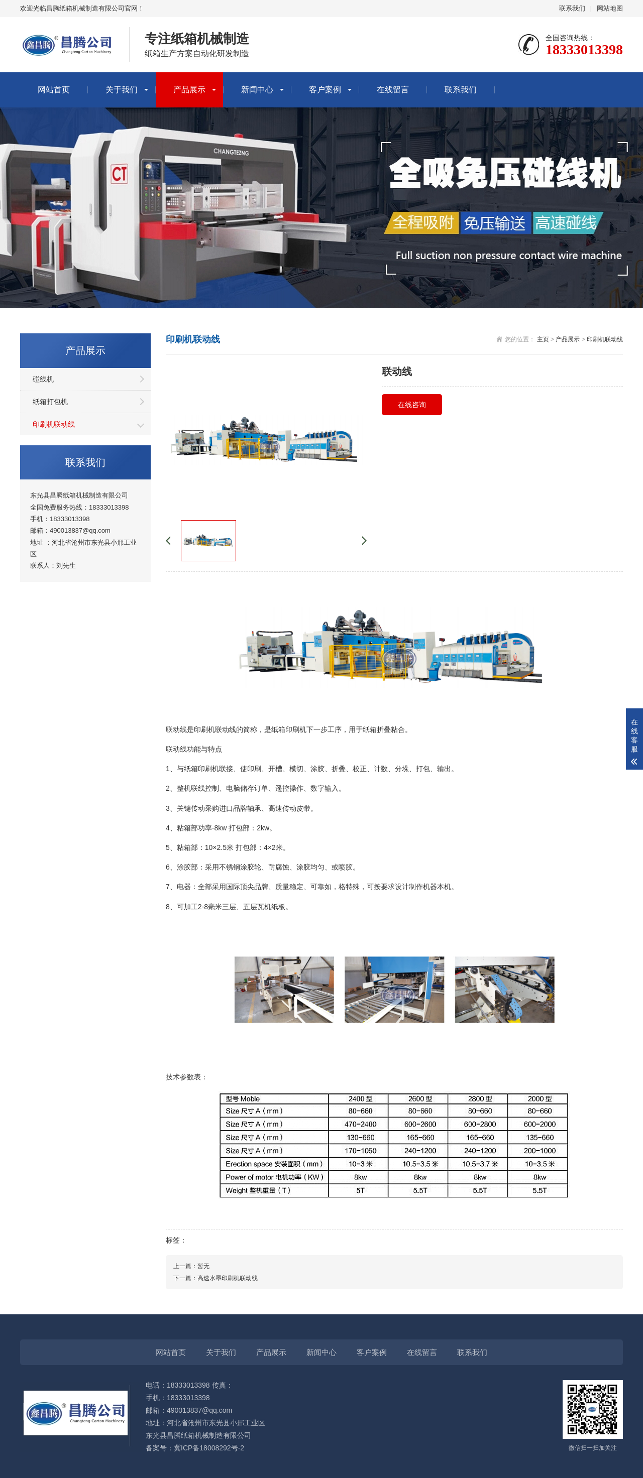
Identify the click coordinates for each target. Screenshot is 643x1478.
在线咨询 (412, 405)
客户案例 (325, 89)
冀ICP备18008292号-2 (209, 1448)
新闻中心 (257, 89)
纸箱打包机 (50, 402)
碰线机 (43, 379)
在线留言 (393, 89)
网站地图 (610, 8)
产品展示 (189, 89)
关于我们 (121, 89)
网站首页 (54, 89)
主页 (543, 339)
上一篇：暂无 (191, 1266)
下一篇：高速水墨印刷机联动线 (215, 1278)
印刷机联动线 (54, 424)
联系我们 (572, 8)
